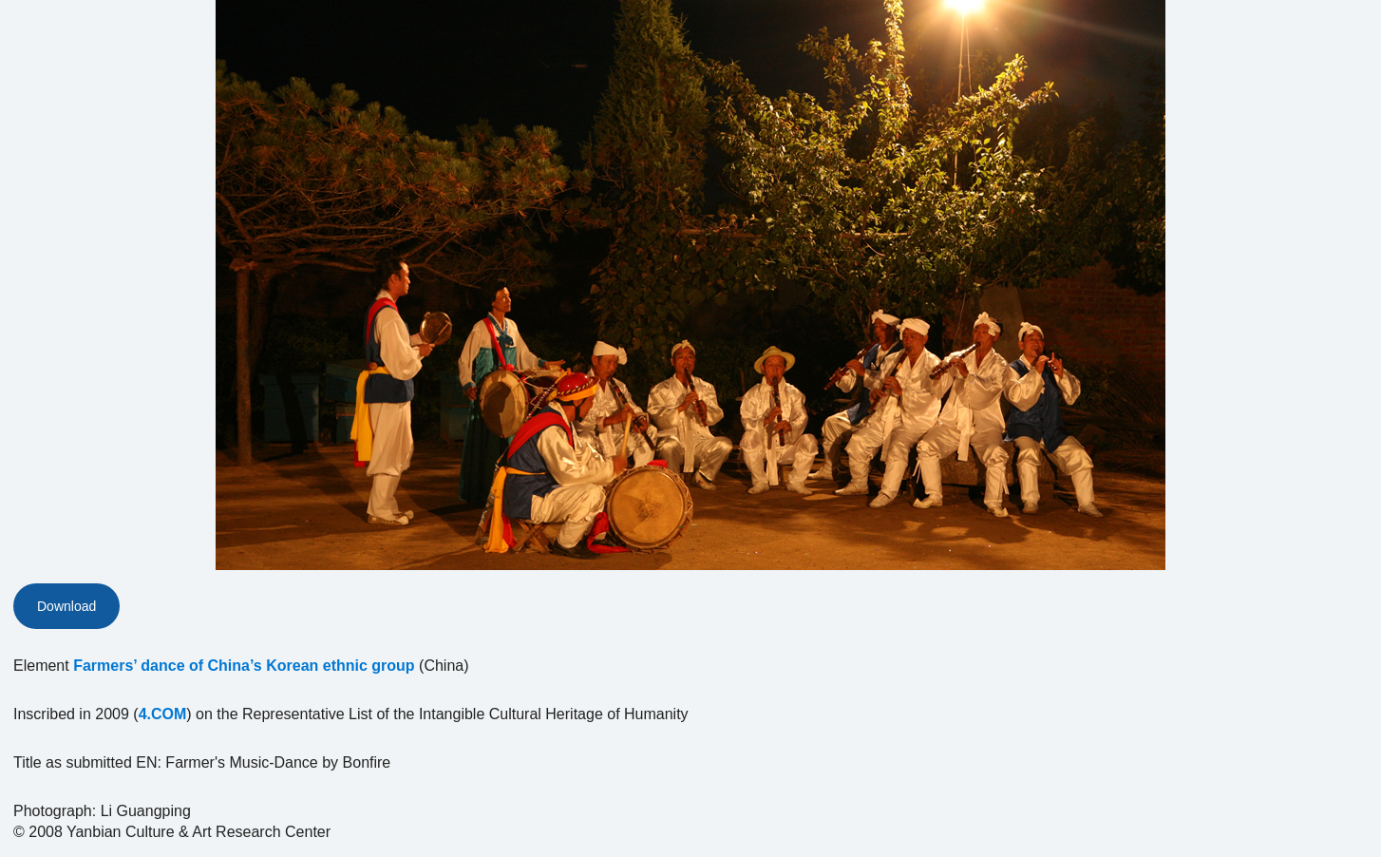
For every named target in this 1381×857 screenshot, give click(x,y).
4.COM (163, 714)
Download (66, 606)
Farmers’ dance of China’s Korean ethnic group (243, 665)
